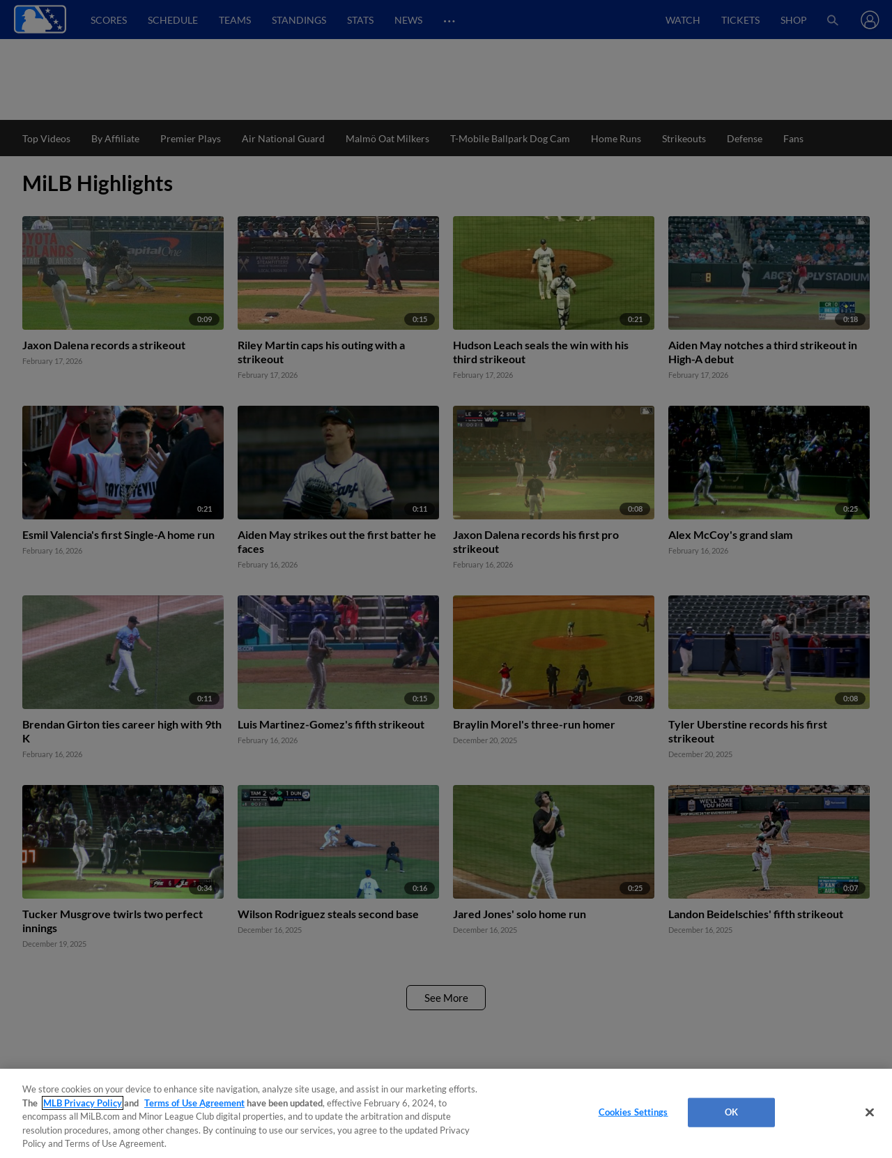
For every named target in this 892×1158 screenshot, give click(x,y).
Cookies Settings (633, 1112)
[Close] (869, 1112)
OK (731, 1112)
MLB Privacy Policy (82, 1103)
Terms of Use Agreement (194, 1103)
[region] (446, 1113)
